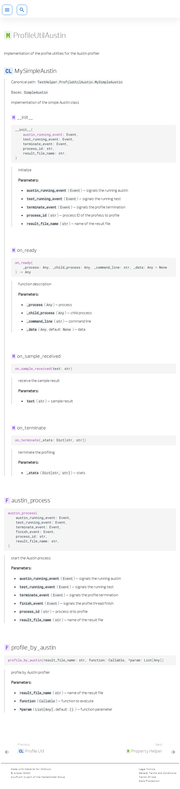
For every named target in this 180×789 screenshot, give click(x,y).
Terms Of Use (147, 777)
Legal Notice (147, 769)
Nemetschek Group (53, 777)
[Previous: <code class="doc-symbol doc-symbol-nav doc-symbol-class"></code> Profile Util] (25, 749)
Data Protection (149, 781)
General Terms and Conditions (158, 773)
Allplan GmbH (22, 773)
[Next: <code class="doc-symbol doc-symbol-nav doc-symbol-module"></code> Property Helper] (149, 749)
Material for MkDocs (38, 769)
